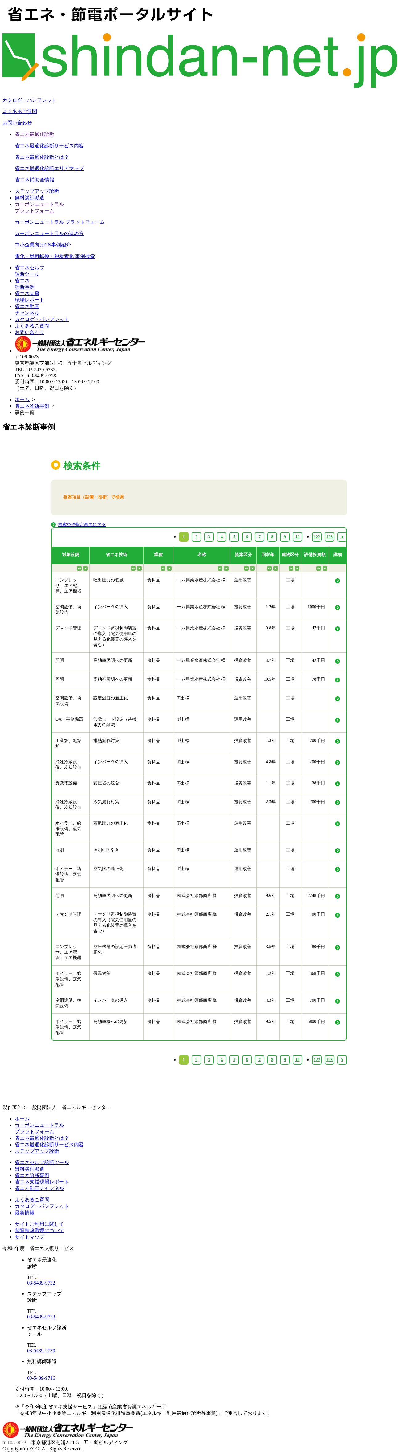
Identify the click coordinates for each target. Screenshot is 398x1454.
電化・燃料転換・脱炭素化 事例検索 (55, 256)
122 (317, 1059)
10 (297, 1059)
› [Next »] (342, 1059)
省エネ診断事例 (32, 406)
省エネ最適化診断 (34, 134)
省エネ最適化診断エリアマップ (49, 168)
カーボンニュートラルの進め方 (49, 233)
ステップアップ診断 (37, 191)
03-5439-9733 (41, 1316)
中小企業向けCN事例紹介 (43, 244)
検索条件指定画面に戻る (82, 524)
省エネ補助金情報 (34, 179)
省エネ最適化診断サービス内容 (49, 145)
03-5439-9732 (41, 1282)
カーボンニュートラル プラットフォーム (60, 222)
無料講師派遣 (29, 197)
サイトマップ (29, 1237)
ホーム (22, 399)
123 (329, 1059)
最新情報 (25, 1212)
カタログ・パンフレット (29, 100)
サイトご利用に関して (39, 1224)
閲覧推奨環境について (39, 1230)
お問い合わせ (17, 122)
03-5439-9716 (41, 1378)
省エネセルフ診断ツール (42, 1162)
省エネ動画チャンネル (39, 1188)
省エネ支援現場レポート (42, 1181)
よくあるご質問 (19, 111)
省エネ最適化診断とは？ (42, 157)
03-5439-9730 (41, 1350)
